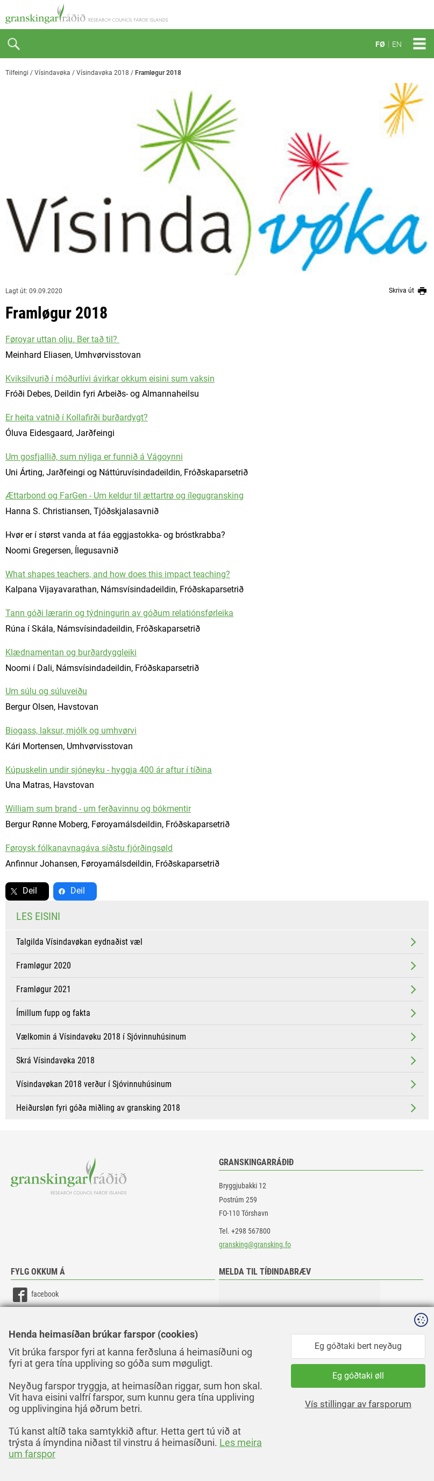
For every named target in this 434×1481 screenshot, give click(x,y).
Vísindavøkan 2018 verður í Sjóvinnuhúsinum (217, 1084)
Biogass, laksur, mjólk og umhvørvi (71, 730)
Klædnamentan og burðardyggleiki (71, 652)
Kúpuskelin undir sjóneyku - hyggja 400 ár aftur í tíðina (108, 770)
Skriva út (409, 291)
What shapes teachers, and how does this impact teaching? (117, 574)
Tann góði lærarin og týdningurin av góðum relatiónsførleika (119, 613)
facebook (35, 1294)
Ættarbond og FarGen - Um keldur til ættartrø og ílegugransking (124, 495)
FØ (380, 44)
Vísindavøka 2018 (102, 73)
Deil (30, 890)
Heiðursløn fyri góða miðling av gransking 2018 (217, 1108)
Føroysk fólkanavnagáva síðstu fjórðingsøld (89, 848)
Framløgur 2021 (217, 989)
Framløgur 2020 (217, 965)
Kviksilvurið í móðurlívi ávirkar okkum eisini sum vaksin (110, 378)
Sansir (420, 1450)
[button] (299, 1334)
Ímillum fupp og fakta (217, 1013)
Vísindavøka (52, 73)
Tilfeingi (17, 73)
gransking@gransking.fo (255, 1244)
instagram (36, 1343)
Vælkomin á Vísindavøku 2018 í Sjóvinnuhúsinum (217, 1036)
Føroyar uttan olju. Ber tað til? (62, 339)
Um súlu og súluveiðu (46, 691)
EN (397, 44)
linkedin (32, 1319)
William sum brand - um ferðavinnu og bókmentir (98, 809)
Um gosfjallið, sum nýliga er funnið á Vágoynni (94, 457)
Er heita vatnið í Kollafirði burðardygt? (76, 417)
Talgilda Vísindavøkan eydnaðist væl (217, 942)
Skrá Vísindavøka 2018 (217, 1060)
